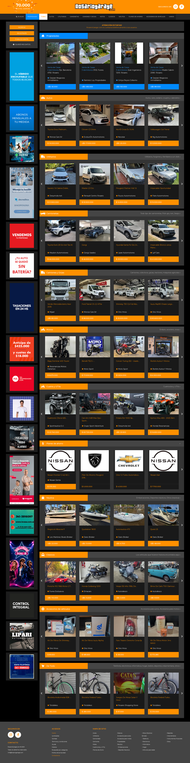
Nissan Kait (155, 475)
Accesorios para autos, (150, 609)
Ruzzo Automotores (125, 196)
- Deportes (169, 733)
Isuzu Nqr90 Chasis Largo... (161, 304)
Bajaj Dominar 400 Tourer (58, 361)
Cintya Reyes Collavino (126, 80)
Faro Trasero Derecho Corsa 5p (129, 640)
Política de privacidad (59, 753)
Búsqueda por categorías (60, 750)
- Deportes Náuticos (123, 750)
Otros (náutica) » (173, 498)
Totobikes (53, 705)
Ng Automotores (158, 137)
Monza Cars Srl (55, 137)
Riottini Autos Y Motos (159, 361)
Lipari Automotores (125, 253)
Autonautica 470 (123, 529)
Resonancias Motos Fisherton (57, 367)
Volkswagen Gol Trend (159, 129)
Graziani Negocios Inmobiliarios (56, 79)
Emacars (86, 591)
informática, (137, 666)
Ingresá (21, 27)
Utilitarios (96, 736)
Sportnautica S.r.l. (56, 426)
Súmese (54, 738)
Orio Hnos (121, 312)
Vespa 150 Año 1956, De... (126, 586)
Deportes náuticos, (158, 498)
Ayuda (54, 744)
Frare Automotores (159, 196)
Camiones (96, 741)
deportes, (158, 666)
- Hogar (144, 747)
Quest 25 (154, 529)
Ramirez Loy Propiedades (94, 80)
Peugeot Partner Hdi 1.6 (126, 188)
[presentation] (42, 66)
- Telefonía (145, 738)
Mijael (51, 312)
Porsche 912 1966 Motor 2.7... (59, 586)
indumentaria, (169, 666)
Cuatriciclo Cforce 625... (57, 418)
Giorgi (84, 245)
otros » (177, 666)
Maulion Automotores (58, 253)
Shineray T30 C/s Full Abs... (127, 304)
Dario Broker (88, 537)
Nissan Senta (54, 480)
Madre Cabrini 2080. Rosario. (162, 70)
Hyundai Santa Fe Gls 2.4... (127, 245)
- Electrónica (146, 741)
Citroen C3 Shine (89, 129)
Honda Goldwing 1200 (91, 586)
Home (54, 733)
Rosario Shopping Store (127, 705)
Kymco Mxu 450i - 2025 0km (162, 418)
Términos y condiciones (59, 741)
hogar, (145, 666)
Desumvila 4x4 (55, 196)
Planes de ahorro (98, 750)
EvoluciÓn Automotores (93, 137)
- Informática (146, 744)
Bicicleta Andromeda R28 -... (59, 697)
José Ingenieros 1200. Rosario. (128, 70)
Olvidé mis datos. (22, 44)
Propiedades (121, 741)
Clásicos (119, 733)
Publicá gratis (21, 39)
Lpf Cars (154, 253)
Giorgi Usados (88, 253)
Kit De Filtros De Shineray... (59, 640)
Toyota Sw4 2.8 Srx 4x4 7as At (60, 245)
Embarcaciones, (143, 498)
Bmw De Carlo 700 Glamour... (163, 586)
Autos (94, 733)
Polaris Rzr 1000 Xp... (125, 418)
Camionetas (96, 738)
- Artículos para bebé (148, 750)
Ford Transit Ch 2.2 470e (92, 304)
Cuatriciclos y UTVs (99, 747)
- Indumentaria (171, 736)
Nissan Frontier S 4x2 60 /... (59, 475)
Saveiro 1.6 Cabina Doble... (58, 188)
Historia (54, 747)
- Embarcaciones (122, 747)
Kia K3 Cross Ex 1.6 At (125, 129)
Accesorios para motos (169, 609)
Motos (95, 744)
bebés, (151, 666)
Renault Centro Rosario (93, 196)
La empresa (55, 736)
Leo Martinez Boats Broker (60, 537)
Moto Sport (88, 369)
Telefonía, (117, 666)
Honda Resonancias (159, 426)
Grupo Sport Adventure (93, 426)
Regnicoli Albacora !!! (56, 529)
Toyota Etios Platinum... (57, 129)
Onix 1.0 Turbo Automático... (128, 475)
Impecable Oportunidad (160, 188)
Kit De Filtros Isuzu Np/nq (92, 640)
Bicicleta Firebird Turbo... (92, 697)
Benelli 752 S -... (88, 361)
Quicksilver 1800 (89, 529)
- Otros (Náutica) (147, 733)
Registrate (22, 33)
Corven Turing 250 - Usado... (127, 361)
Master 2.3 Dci (88, 188)
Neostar (120, 137)
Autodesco (121, 591)
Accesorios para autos (124, 736)
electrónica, (127, 666)
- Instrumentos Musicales (174, 738)
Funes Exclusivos (55, 591)
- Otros (168, 741)
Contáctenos (56, 755)
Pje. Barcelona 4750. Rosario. (59, 70)
